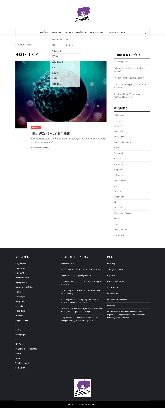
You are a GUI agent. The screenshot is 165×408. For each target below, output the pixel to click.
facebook (111, 305)
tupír (116, 224)
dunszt (117, 147)
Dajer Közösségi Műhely (74, 32)
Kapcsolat (111, 275)
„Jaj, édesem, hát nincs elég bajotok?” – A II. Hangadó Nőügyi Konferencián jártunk (80, 319)
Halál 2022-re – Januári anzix (50, 133)
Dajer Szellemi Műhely (123, 142)
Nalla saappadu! (120, 61)
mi (115, 202)
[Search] (145, 32)
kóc (115, 186)
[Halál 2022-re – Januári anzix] (61, 94)
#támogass (118, 120)
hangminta (118, 164)
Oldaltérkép (112, 287)
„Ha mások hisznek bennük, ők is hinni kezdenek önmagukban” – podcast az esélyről (81, 310)
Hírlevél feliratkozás (116, 281)
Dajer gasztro (119, 136)
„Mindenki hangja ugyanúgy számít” (129, 78)
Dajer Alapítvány (97, 32)
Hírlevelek (118, 175)
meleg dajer (119, 197)
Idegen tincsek (120, 180)
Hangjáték (118, 158)
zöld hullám (119, 235)
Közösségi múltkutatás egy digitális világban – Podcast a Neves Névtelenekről (81, 301)
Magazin (55, 32)
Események (118, 153)
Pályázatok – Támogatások (125, 213)
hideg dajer (36, 127)
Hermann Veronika (40, 147)
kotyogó (117, 191)
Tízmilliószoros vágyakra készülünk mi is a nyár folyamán (131, 86)
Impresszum (112, 293)
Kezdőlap (44, 32)
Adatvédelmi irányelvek (117, 299)
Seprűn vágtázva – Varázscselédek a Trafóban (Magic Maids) (129, 95)
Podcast (117, 218)
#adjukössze (119, 115)
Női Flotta (118, 207)
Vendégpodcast (120, 229)
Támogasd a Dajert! (116, 32)
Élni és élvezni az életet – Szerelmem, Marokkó (130, 70)
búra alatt (118, 126)
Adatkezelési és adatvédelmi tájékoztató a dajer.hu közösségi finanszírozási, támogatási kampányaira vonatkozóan (126, 314)
